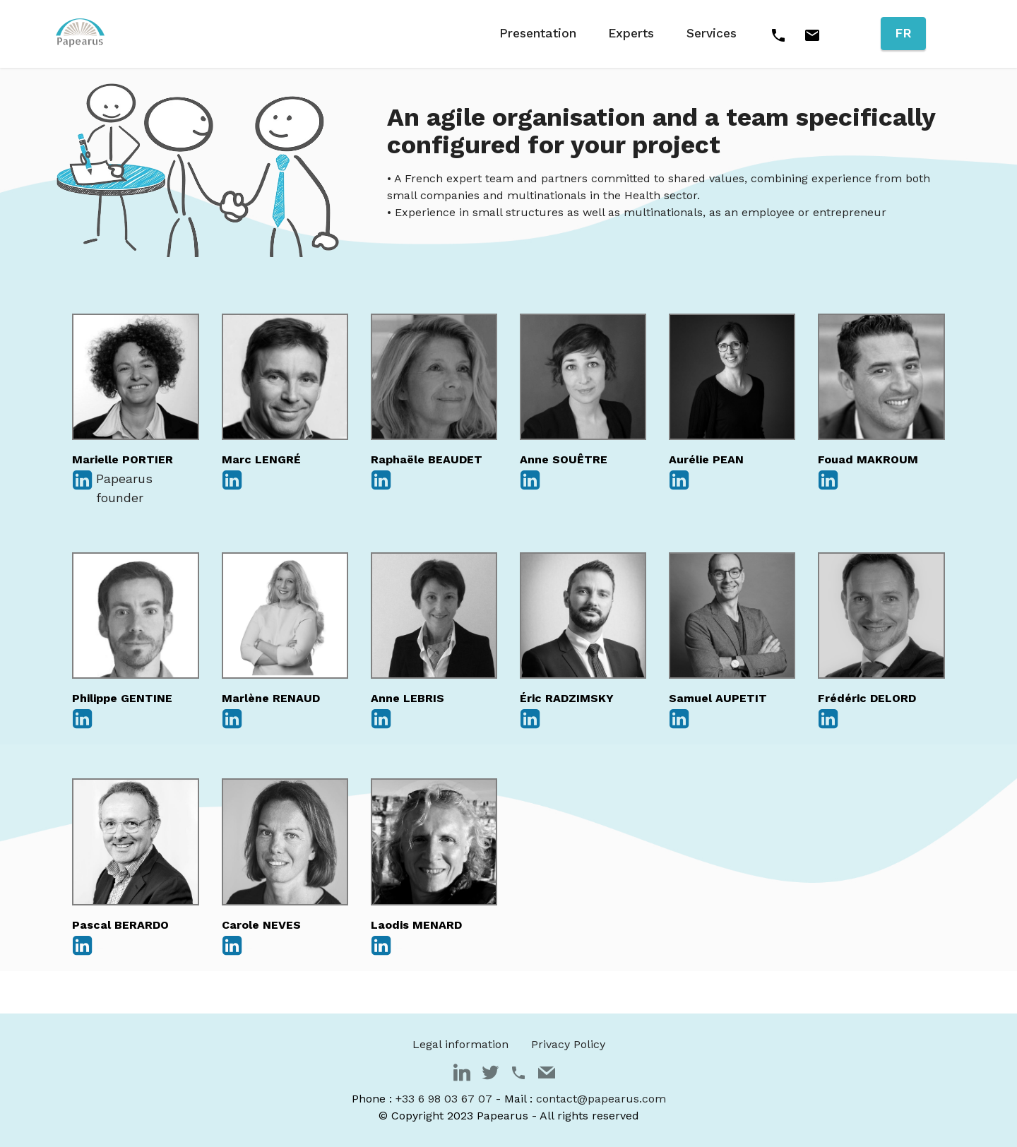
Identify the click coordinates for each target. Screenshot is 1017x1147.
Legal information (460, 1044)
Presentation (537, 33)
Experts (631, 33)
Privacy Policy (568, 1044)
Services (711, 33)
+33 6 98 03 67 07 (444, 1098)
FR (903, 33)
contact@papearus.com (601, 1098)
